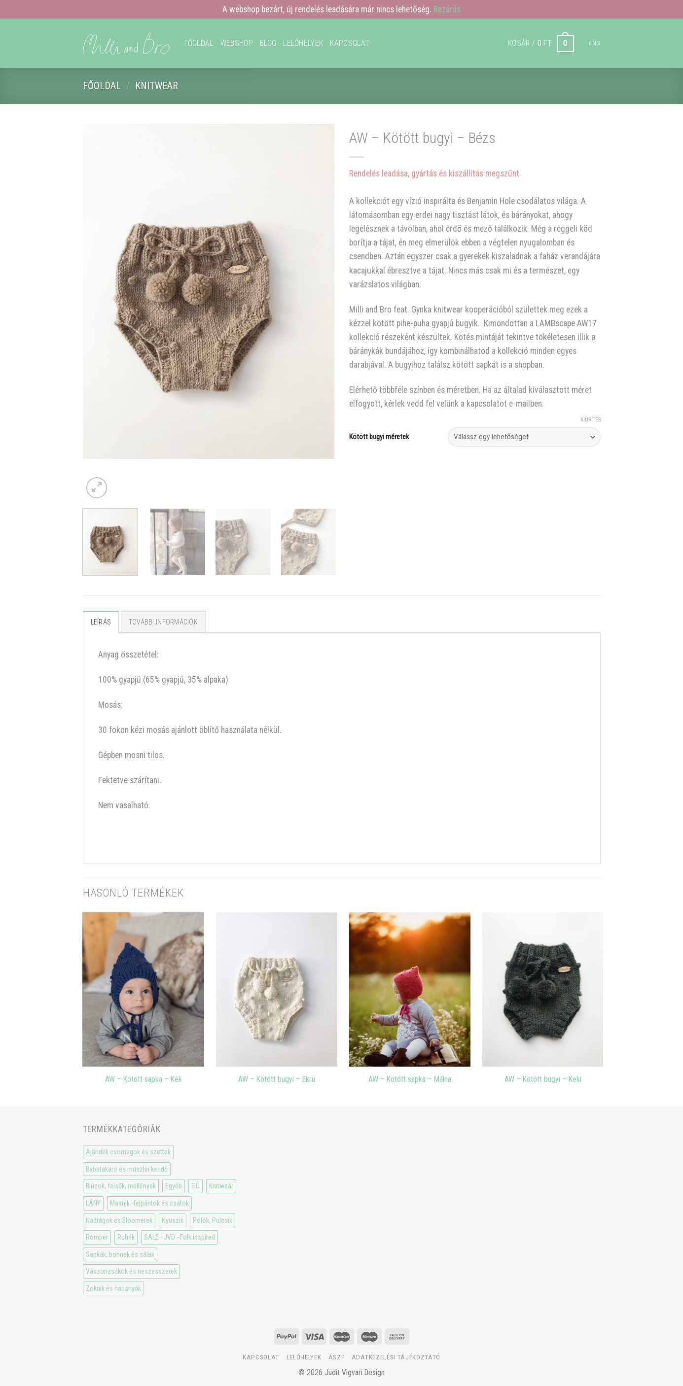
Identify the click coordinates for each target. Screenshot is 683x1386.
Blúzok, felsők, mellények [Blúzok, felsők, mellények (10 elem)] (121, 1186)
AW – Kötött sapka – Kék (143, 1079)
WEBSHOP (236, 43)
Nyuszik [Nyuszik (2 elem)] (172, 1220)
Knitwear (156, 86)
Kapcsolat (349, 43)
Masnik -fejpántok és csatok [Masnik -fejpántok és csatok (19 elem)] (149, 1203)
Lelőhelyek (303, 43)
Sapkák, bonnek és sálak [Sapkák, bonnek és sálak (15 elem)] (120, 1254)
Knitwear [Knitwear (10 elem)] (221, 1186)
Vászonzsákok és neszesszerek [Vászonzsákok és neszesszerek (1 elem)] (131, 1271)
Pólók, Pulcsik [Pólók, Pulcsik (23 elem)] (212, 1220)
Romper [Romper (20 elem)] (97, 1237)
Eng (595, 43)
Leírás (101, 622)
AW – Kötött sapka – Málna (409, 1079)
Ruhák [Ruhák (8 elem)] (126, 1237)
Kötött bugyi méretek (379, 437)
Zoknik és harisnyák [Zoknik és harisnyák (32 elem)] (113, 1288)
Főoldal (199, 43)
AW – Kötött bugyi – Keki (542, 1079)
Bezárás (447, 9)
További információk (163, 622)
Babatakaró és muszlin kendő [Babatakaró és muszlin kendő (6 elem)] (127, 1169)
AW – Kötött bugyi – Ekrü (276, 1079)
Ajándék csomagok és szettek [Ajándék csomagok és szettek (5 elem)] (128, 1152)
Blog (268, 43)
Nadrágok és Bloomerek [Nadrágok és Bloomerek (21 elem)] (119, 1220)
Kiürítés (590, 419)
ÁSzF (336, 1357)
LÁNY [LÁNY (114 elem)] (93, 1203)
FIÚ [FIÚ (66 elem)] (195, 1186)
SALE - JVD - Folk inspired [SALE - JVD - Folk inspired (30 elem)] (179, 1237)
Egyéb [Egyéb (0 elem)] (173, 1186)
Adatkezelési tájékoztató (396, 1357)
